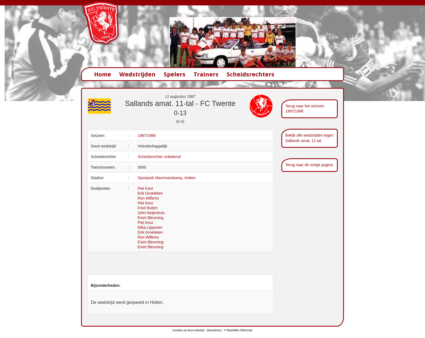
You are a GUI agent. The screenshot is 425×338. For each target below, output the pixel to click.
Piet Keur (145, 188)
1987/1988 (147, 135)
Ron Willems (148, 198)
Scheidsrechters (250, 74)
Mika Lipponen (150, 227)
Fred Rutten (148, 208)
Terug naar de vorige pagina (309, 165)
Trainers (206, 74)
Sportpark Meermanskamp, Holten (166, 178)
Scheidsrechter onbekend (159, 156)
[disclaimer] (214, 330)
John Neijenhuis (151, 213)
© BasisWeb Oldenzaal (238, 330)
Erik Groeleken (150, 193)
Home (102, 74)
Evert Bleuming (150, 217)
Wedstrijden (137, 74)
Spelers (174, 74)
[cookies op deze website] (188, 330)
